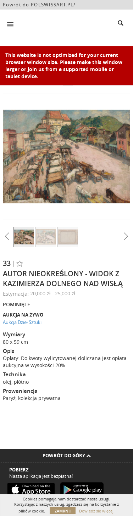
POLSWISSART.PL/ (53, 4)
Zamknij (63, 511)
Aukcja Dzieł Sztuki (22, 322)
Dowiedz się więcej (96, 511)
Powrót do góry (67, 455)
